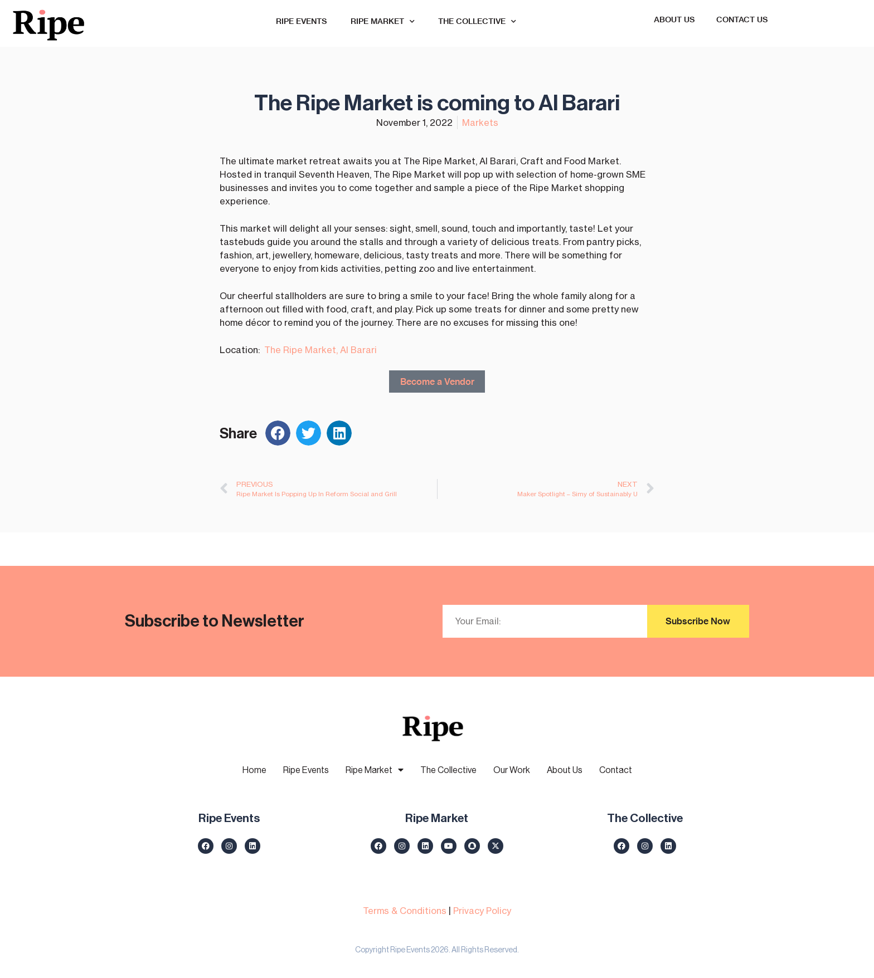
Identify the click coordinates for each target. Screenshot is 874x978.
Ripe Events (301, 21)
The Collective (477, 21)
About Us (674, 19)
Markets (480, 122)
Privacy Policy (482, 910)
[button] (277, 433)
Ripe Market (383, 21)
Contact (615, 770)
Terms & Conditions (404, 910)
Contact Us (742, 19)
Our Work (511, 770)
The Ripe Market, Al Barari (320, 349)
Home (254, 770)
